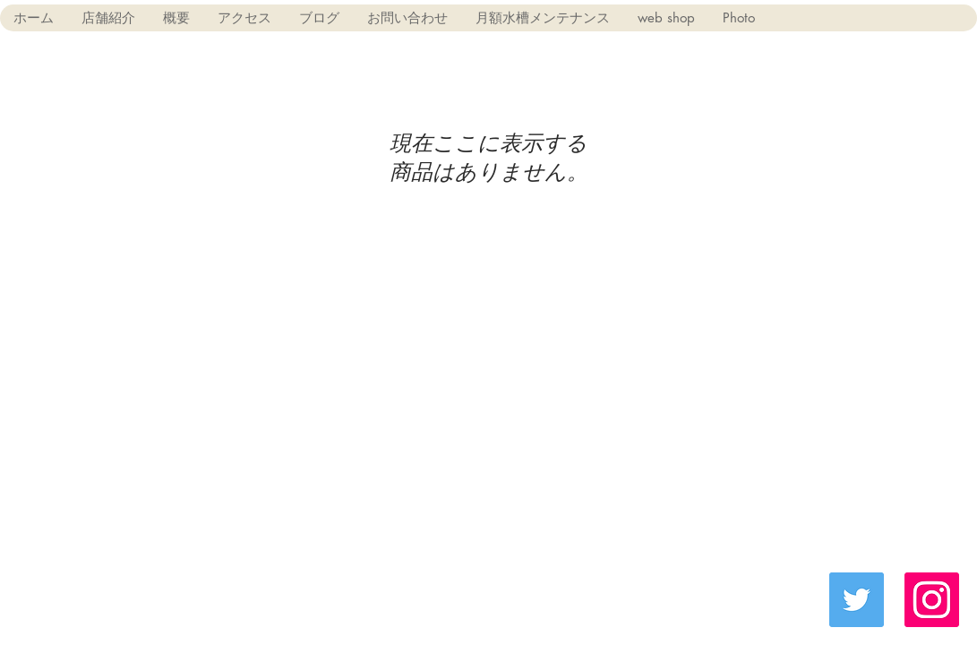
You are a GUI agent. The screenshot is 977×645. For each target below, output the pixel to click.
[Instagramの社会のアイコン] (931, 599)
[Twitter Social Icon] (856, 599)
